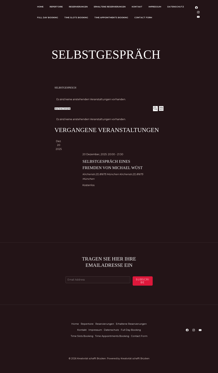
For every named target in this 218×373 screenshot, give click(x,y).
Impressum (155, 6)
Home (40, 6)
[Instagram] (198, 12)
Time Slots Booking (76, 17)
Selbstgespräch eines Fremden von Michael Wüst (111, 167)
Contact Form (143, 17)
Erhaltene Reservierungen (110, 6)
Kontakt (137, 6)
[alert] (109, 99)
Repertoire (56, 6)
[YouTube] (198, 16)
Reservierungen (78, 6)
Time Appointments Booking (111, 17)
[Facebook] (196, 7)
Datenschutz (175, 6)
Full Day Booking (47, 17)
